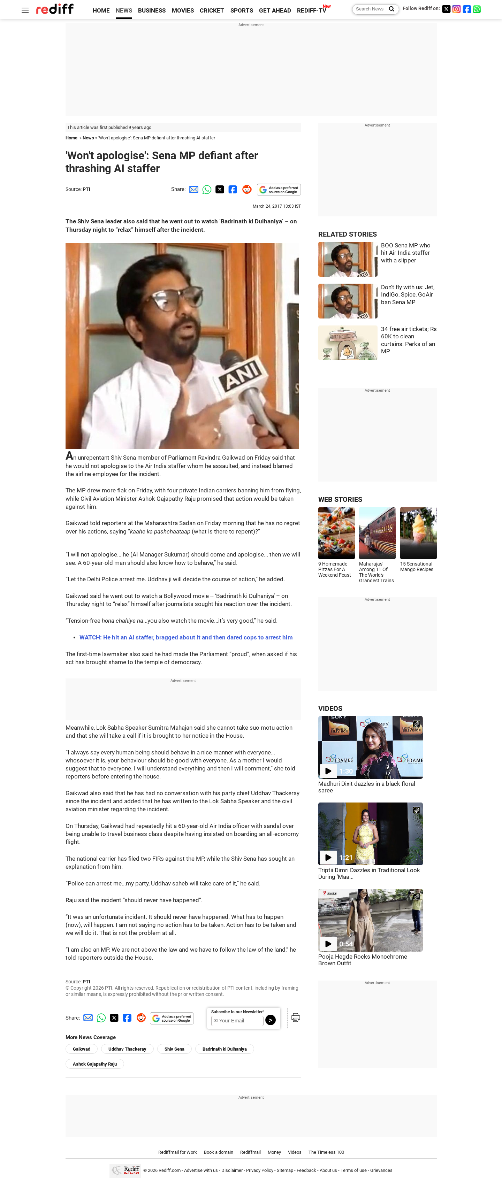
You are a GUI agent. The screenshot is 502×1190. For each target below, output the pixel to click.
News (88, 137)
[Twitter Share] (219, 189)
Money (274, 1152)
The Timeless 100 (326, 1152)
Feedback (306, 1170)
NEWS (124, 10)
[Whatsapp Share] (205, 189)
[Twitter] (446, 9)
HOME (101, 10)
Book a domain (218, 1152)
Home (71, 137)
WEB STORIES (340, 500)
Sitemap (285, 1170)
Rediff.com (170, 1170)
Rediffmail (250, 1152)
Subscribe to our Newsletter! (237, 1011)
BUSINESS (152, 10)
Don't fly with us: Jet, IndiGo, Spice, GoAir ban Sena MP (407, 295)
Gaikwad (81, 1049)
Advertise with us (201, 1170)
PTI (86, 189)
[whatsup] (477, 9)
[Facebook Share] (232, 189)
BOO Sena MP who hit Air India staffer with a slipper (406, 253)
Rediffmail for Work (177, 1152)
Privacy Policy (259, 1170)
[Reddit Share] (245, 189)
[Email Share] (192, 189)
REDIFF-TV (311, 10)
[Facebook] (467, 9)
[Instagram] (456, 9)
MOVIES (183, 10)
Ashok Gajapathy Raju (95, 1064)
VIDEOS (330, 709)
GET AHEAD (275, 10)
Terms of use (354, 1170)
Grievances (381, 1170)
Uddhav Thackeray (127, 1049)
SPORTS (241, 10)
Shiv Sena (174, 1049)
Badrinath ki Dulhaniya (225, 1049)
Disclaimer (232, 1170)
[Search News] (389, 9)
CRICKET (212, 10)
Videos (295, 1152)
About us (328, 1170)
